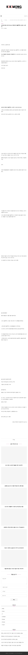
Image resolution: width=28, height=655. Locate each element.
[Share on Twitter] (14, 439)
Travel (3, 624)
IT (2, 613)
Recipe (3, 619)
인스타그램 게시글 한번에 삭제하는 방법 (9, 639)
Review (3, 622)
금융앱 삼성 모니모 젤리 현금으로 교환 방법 (14, 485)
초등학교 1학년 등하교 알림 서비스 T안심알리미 (14, 527)
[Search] (26, 16)
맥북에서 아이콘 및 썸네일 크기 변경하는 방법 (10, 636)
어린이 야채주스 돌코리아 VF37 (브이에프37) (14, 547)
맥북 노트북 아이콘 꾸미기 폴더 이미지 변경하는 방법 (12, 633)
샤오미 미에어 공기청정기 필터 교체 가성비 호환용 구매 (12, 642)
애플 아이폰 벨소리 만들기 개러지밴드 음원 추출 (11, 645)
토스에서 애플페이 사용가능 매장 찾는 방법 (14, 506)
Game (3, 611)
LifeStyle (4, 616)
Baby (3, 608)
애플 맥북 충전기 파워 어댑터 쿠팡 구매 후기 (14, 568)
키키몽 (5, 28)
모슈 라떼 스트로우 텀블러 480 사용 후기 (14, 465)
